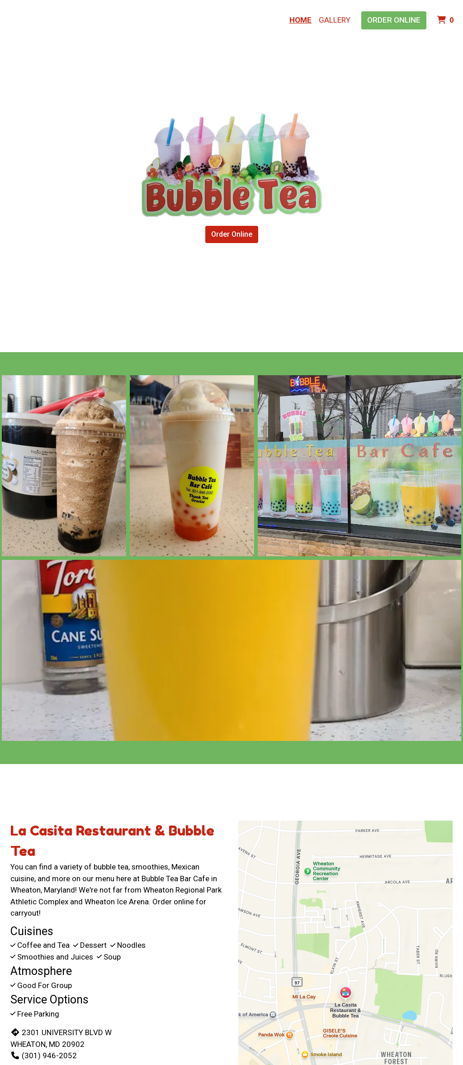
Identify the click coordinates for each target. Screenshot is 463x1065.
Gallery (334, 19)
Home (300, 19)
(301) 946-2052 (43, 1055)
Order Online (393, 19)
